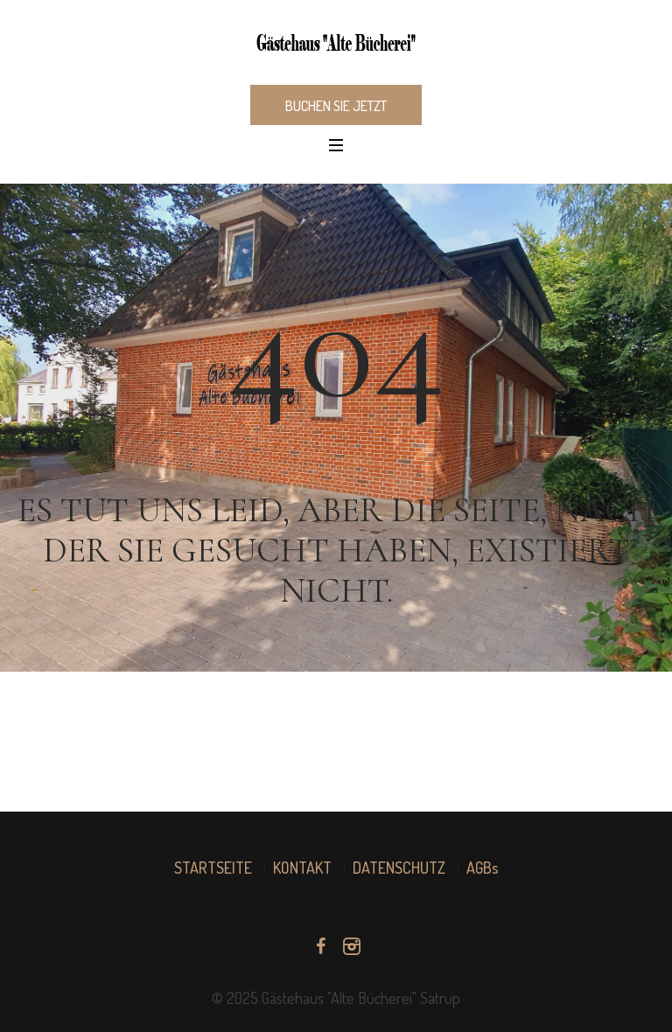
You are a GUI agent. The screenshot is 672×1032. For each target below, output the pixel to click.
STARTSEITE (213, 867)
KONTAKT (302, 867)
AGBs (482, 867)
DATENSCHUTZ (399, 867)
